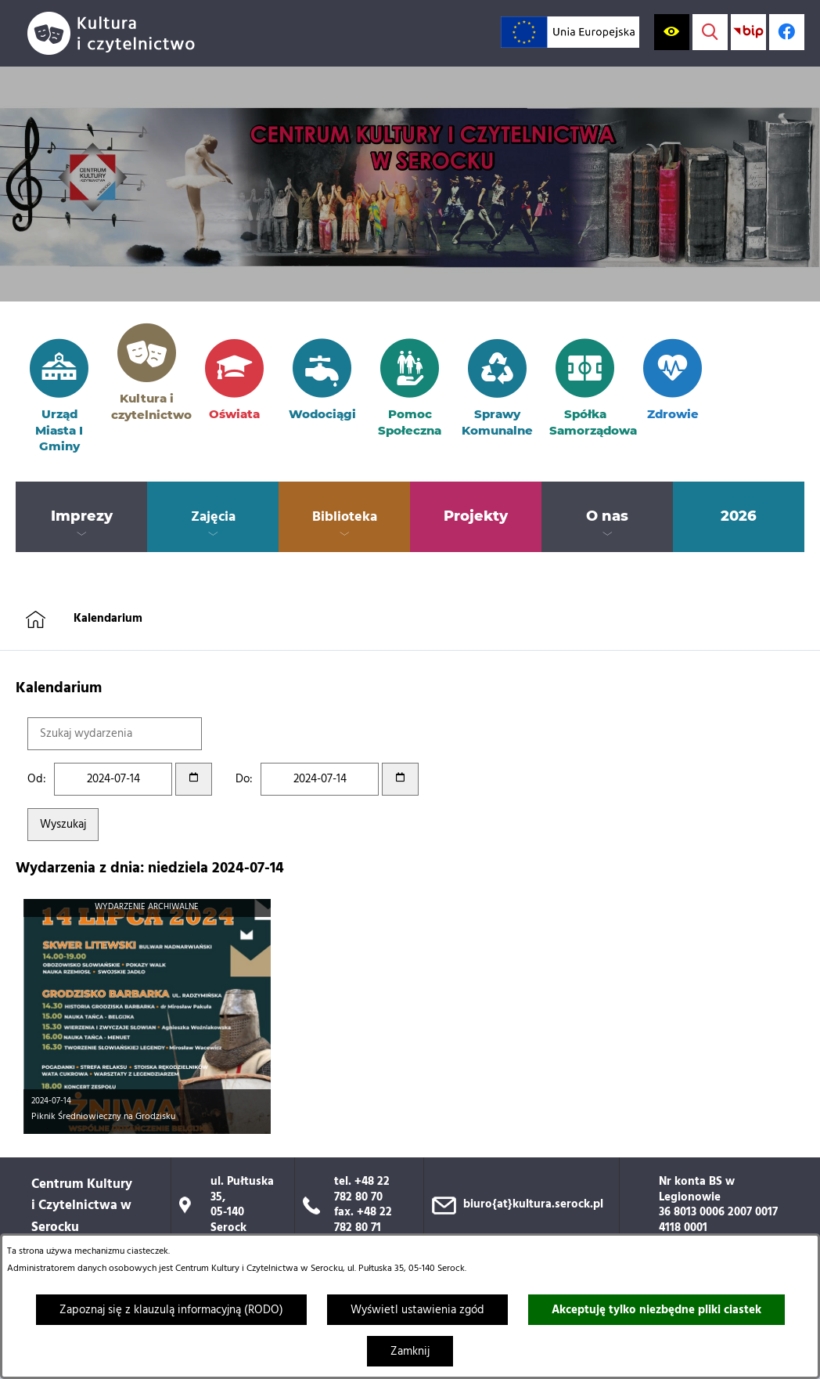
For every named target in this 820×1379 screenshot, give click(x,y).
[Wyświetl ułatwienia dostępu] (671, 31)
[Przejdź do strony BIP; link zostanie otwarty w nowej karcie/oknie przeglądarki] (748, 31)
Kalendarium (108, 618)
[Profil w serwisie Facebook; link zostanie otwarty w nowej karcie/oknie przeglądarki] (786, 31)
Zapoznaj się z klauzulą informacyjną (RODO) (171, 1310)
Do (243, 779)
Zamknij (410, 1351)
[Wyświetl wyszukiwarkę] (710, 31)
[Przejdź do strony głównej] (117, 33)
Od (35, 779)
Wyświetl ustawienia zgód (417, 1310)
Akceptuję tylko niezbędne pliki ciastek (656, 1310)
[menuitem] (81, 517)
